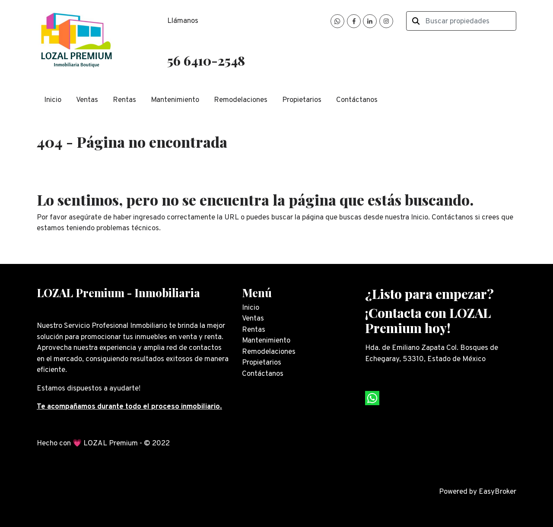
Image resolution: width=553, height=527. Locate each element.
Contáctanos (357, 100)
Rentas (124, 100)
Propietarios (301, 100)
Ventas (87, 100)
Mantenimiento (175, 100)
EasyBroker (497, 492)
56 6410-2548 (206, 60)
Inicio (52, 100)
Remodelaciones (240, 100)
